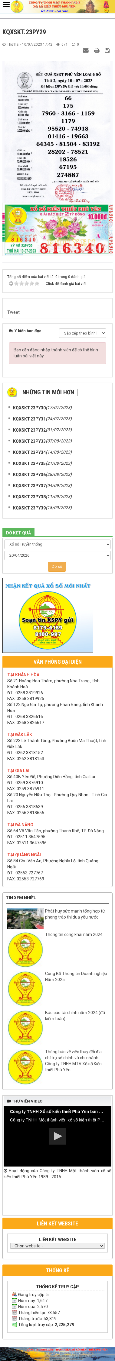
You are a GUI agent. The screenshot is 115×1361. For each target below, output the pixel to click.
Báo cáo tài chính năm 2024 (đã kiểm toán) (75, 1015)
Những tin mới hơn (48, 392)
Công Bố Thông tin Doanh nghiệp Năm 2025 (76, 976)
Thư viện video (24, 1101)
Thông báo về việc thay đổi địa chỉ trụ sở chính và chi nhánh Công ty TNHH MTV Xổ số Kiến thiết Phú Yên (73, 1060)
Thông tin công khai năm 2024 (74, 934)
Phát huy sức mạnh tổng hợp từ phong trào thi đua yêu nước (75, 914)
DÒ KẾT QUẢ (18, 533)
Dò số (57, 566)
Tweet (13, 312)
